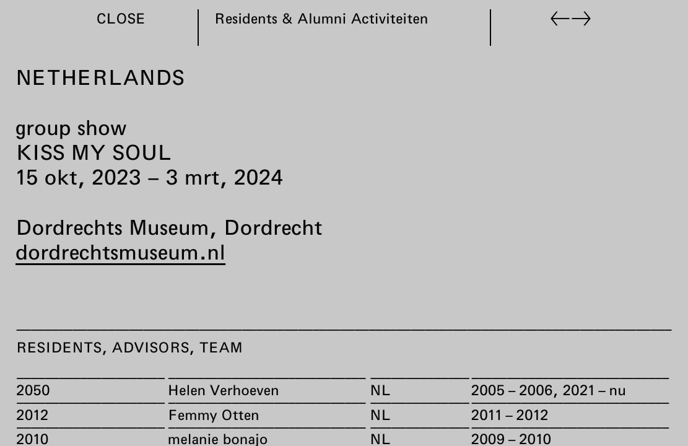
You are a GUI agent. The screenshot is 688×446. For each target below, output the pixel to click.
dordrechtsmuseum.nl (120, 251)
